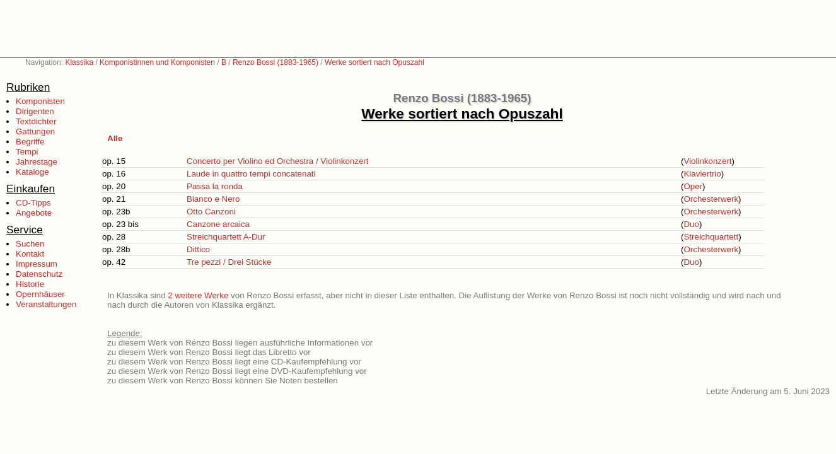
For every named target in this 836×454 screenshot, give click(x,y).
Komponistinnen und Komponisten (157, 62)
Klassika (79, 62)
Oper (692, 186)
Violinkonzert (707, 161)
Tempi (27, 151)
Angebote (34, 213)
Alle (114, 138)
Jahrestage (36, 161)
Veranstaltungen (46, 304)
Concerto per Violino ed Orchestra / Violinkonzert (277, 161)
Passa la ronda (215, 186)
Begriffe (30, 141)
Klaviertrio (702, 173)
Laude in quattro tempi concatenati (251, 173)
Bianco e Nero (213, 199)
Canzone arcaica (218, 224)
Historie (30, 284)
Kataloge (32, 172)
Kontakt (30, 254)
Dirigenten (35, 111)
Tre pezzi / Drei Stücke (229, 262)
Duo (691, 224)
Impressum (36, 264)
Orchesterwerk (710, 199)
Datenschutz (39, 274)
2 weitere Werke (198, 295)
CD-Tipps (33, 202)
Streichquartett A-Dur (226, 237)
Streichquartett (710, 237)
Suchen (30, 243)
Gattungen (35, 131)
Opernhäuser (40, 294)
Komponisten (40, 101)
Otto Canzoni (211, 211)
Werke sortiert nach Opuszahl (374, 62)
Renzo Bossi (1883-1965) (275, 62)
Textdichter (36, 121)
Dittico (198, 249)
